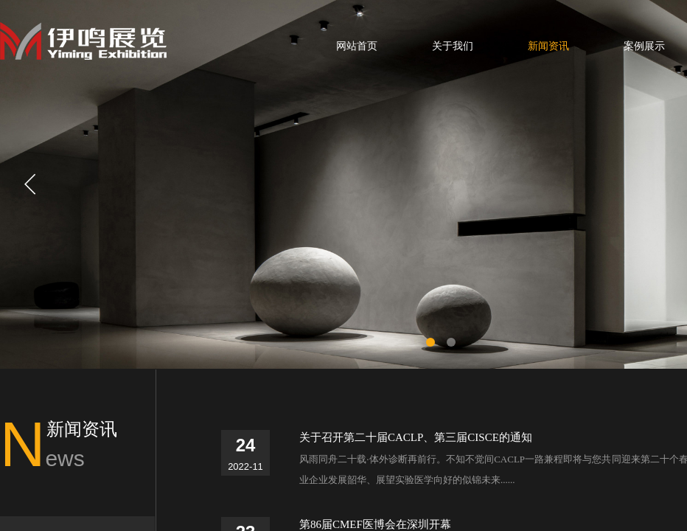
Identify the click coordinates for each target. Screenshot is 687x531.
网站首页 (356, 46)
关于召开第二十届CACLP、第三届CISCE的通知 (415, 437)
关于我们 (452, 46)
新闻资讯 (548, 46)
